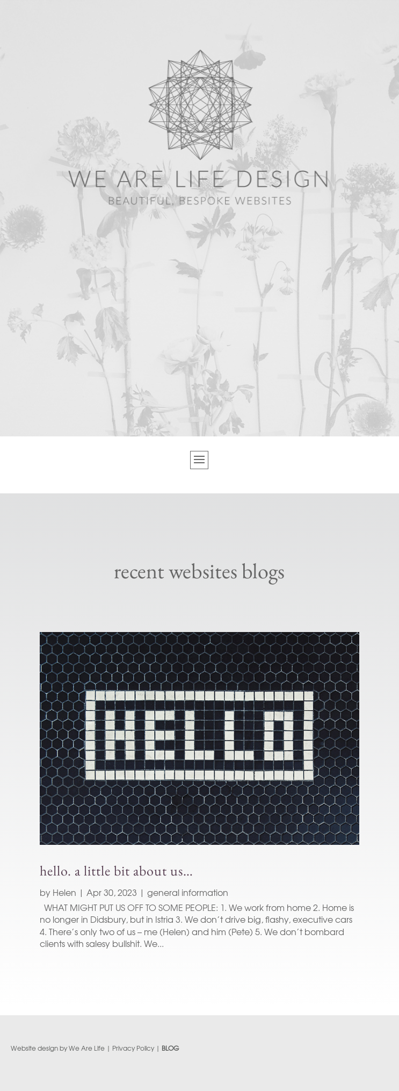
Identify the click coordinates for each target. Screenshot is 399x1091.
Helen (64, 892)
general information (187, 892)
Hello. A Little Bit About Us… (116, 871)
